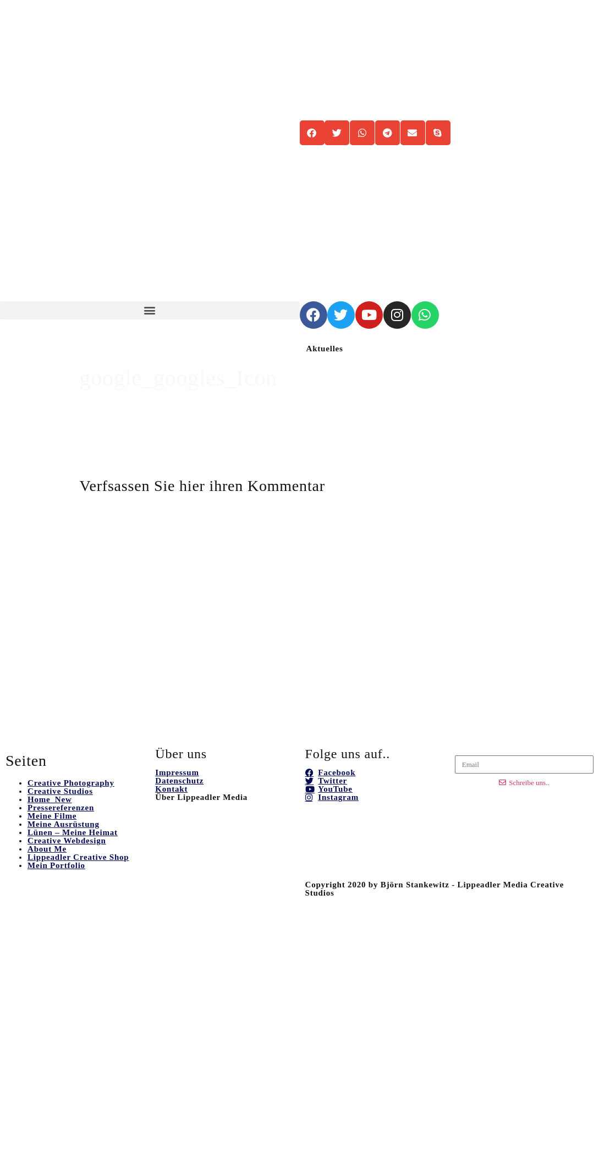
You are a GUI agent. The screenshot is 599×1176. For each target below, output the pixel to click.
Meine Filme (52, 815)
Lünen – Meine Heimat (73, 832)
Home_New (50, 799)
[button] (150, 310)
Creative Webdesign (67, 840)
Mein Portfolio (56, 865)
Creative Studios (60, 791)
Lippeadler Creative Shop (78, 857)
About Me (47, 848)
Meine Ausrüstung (64, 824)
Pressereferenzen (61, 807)
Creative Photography (71, 783)
